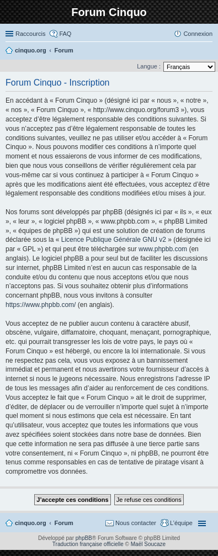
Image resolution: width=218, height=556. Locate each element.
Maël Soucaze (148, 544)
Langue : (149, 66)
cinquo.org (30, 523)
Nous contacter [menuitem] (135, 523)
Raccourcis (30, 33)
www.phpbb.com (163, 249)
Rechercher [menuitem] (208, 51)
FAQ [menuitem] (65, 33)
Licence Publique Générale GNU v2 (113, 239)
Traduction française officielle (88, 544)
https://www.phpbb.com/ (41, 305)
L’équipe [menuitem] (181, 523)
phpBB (84, 538)
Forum (64, 523)
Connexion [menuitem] (197, 33)
